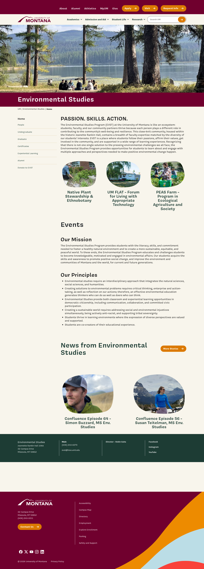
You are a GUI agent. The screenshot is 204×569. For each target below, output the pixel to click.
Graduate (22, 139)
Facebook (153, 441)
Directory (83, 516)
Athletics (90, 8)
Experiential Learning (28, 153)
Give (115, 8)
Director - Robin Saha (116, 441)
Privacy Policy (57, 561)
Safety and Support (88, 543)
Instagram (154, 447)
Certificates (23, 146)
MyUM (104, 8)
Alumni (75, 8)
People (21, 125)
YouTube (153, 452)
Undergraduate (25, 132)
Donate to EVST (25, 167)
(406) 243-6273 (69, 445)
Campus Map (85, 510)
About (63, 8)
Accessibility (85, 503)
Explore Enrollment (88, 529)
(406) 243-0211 (25, 518)
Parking (82, 536)
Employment (85, 523)
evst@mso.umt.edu (71, 450)
